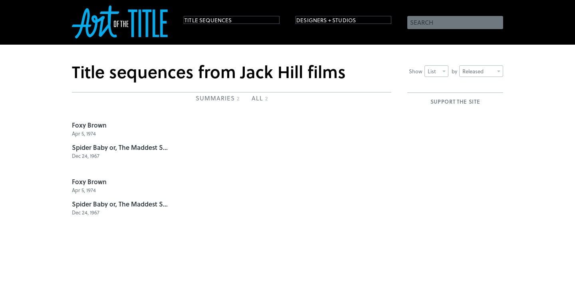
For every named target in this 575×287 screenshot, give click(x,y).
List (437, 71)
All (260, 98)
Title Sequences (217, 21)
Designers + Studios (338, 21)
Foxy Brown (89, 125)
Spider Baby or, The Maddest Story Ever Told (120, 147)
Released (481, 71)
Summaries (218, 98)
